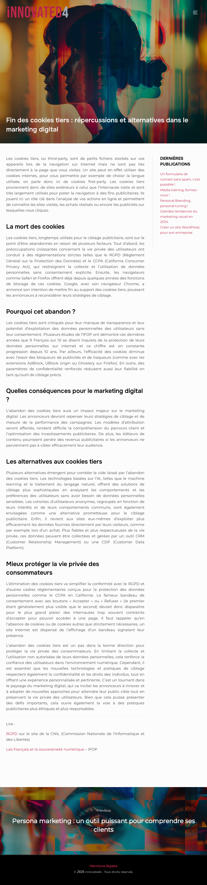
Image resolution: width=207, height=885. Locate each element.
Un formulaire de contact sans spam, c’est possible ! (180, 179)
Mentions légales (103, 866)
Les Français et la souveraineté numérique (45, 749)
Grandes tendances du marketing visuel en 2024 (178, 216)
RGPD (11, 734)
